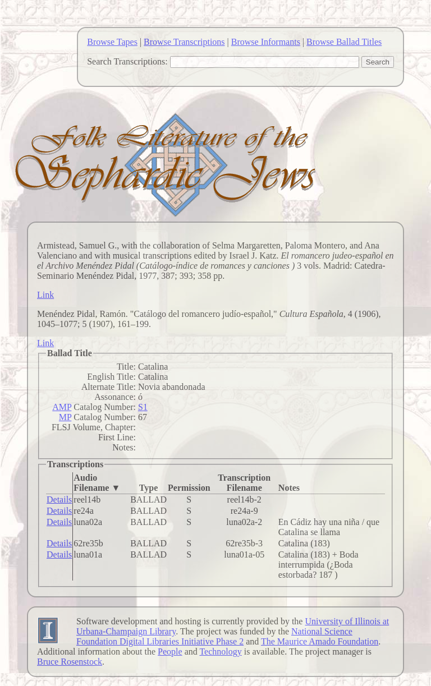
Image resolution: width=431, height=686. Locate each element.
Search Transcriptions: (127, 61)
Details (59, 499)
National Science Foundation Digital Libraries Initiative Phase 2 (214, 636)
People (170, 651)
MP (65, 417)
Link (45, 295)
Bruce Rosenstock (69, 661)
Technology (220, 651)
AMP (61, 407)
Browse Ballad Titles (344, 42)
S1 (143, 407)
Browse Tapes (112, 42)
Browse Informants (265, 42)
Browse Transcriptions (184, 42)
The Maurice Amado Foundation (319, 641)
